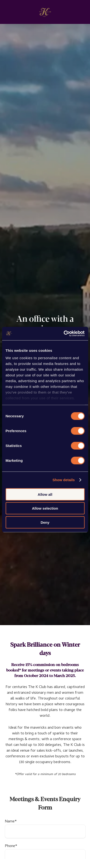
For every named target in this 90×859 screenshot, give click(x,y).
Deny (45, 522)
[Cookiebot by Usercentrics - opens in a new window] (64, 333)
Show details (64, 480)
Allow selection (45, 508)
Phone (11, 846)
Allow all (45, 494)
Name (11, 822)
